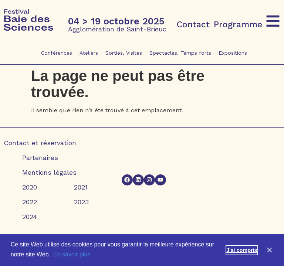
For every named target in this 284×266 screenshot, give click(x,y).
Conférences (56, 53)
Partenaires (40, 157)
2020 (29, 187)
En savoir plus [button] (72, 254)
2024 (29, 217)
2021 (81, 187)
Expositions (233, 53)
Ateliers (89, 53)
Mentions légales (49, 172)
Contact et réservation (40, 143)
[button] (273, 21)
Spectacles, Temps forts (180, 53)
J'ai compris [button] (241, 250)
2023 (81, 202)
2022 (29, 202)
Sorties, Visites (123, 53)
